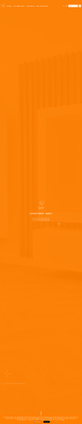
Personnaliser (37, 421)
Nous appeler (64, 6)
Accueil (9, 6)
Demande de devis (73, 6)
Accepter (47, 421)
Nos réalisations (42, 6)
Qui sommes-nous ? (19, 6)
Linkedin (80, 6)
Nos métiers (31, 6)
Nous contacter (67, 6)
